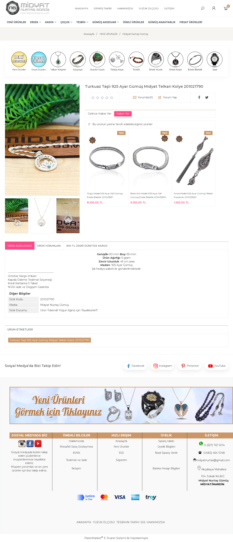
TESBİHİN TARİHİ (127, 522)
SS (122, 452)
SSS (142, 522)
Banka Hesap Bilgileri (166, 468)
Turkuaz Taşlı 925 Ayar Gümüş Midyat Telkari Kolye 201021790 (49, 340)
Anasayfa (121, 441)
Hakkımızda (76, 441)
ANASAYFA (84, 522)
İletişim (76, 468)
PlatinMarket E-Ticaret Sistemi (105, 538)
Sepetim (121, 460)
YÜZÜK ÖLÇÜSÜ (104, 522)
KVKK (76, 452)
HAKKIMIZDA (156, 522)
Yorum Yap (170, 97)
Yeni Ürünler (121, 446)
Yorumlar (145, 97)
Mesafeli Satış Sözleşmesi (76, 446)
